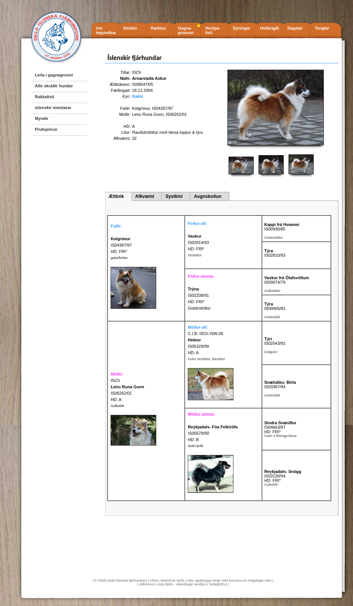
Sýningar (241, 28)
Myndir (41, 118)
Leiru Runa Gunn (148, 114)
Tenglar (322, 28)
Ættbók (116, 196)
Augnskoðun (207, 196)
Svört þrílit (195, 446)
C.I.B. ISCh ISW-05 (205, 333)
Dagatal (294, 28)
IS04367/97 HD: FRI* (121, 245)
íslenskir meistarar (53, 107)
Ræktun (158, 28)
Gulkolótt (117, 406)
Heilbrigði (269, 28)
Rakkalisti (44, 96)
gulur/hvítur (119, 258)
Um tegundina (106, 30)
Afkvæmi (144, 196)
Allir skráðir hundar (54, 86)
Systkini (173, 196)
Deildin (130, 28)
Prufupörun (46, 129)
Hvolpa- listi (212, 30)
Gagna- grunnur (186, 30)
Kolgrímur (141, 108)
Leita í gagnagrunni (54, 75)
